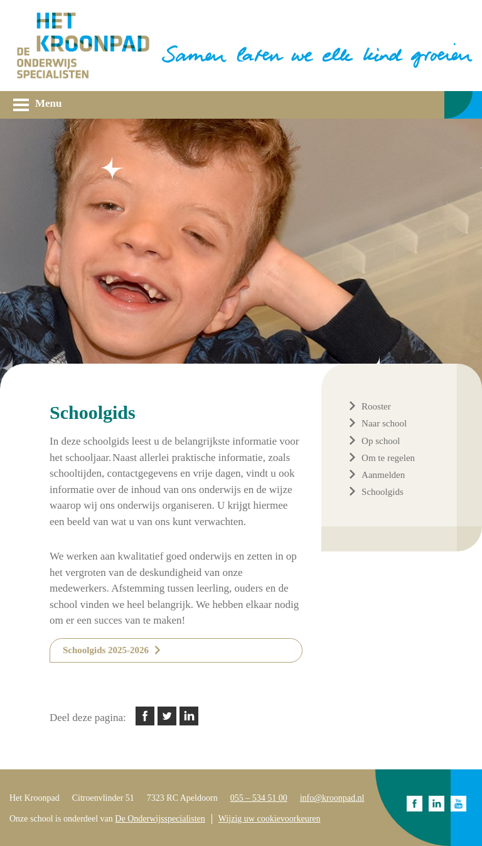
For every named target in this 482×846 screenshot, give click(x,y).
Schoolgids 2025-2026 (106, 650)
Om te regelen (388, 458)
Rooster (376, 406)
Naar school (384, 423)
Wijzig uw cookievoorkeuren (269, 818)
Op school (381, 441)
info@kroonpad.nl (332, 798)
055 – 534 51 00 (258, 798)
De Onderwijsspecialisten (160, 818)
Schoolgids (383, 492)
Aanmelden (383, 475)
